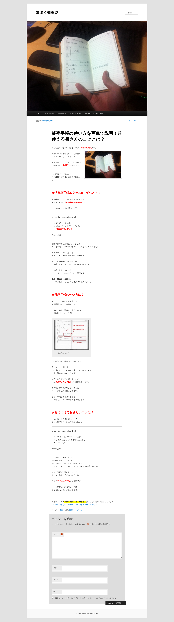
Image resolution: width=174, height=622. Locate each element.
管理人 (71, 510)
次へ (136, 121)
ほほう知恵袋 (47, 13)
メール (55, 580)
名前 (55, 568)
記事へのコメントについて (94, 113)
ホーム (38, 113)
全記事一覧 (62, 113)
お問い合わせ (49, 113)
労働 (61, 510)
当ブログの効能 (75, 113)
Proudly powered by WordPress (87, 613)
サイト (55, 592)
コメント (58, 534)
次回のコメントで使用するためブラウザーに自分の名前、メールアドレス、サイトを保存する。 (86, 598)
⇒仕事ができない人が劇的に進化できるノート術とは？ (74, 504)
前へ (129, 121)
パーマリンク (78, 510)
